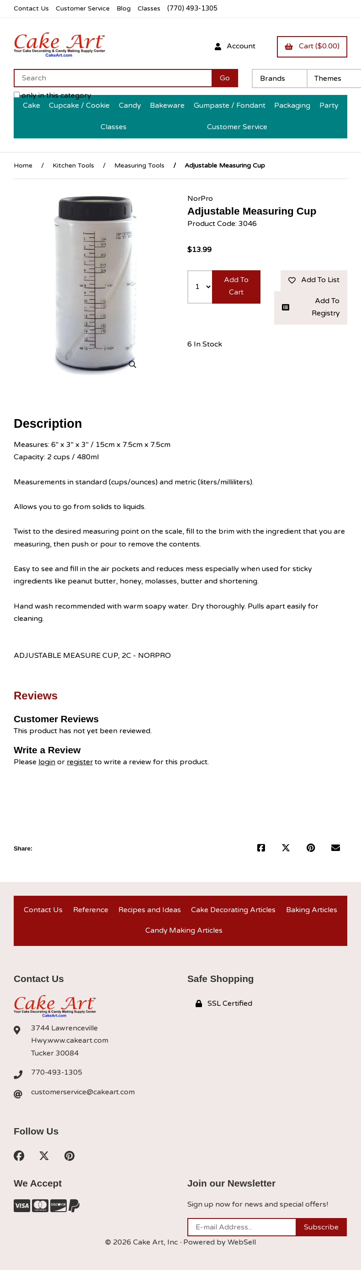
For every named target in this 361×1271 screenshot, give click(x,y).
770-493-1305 (57, 1073)
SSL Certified (224, 1003)
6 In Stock (204, 343)
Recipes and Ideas (149, 909)
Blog (125, 8)
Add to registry (310, 307)
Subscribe (321, 1228)
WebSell (242, 1243)
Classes (151, 8)
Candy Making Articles (184, 930)
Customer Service (83, 8)
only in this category (52, 95)
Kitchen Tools (73, 164)
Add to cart (236, 285)
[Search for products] (113, 77)
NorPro (200, 197)
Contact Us (31, 8)
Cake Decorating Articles (233, 909)
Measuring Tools (139, 164)
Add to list (313, 279)
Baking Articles (311, 909)
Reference (90, 909)
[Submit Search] (225, 77)
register (80, 761)
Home (23, 164)
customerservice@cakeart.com (83, 1093)
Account (233, 46)
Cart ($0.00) (311, 46)
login (46, 761)
